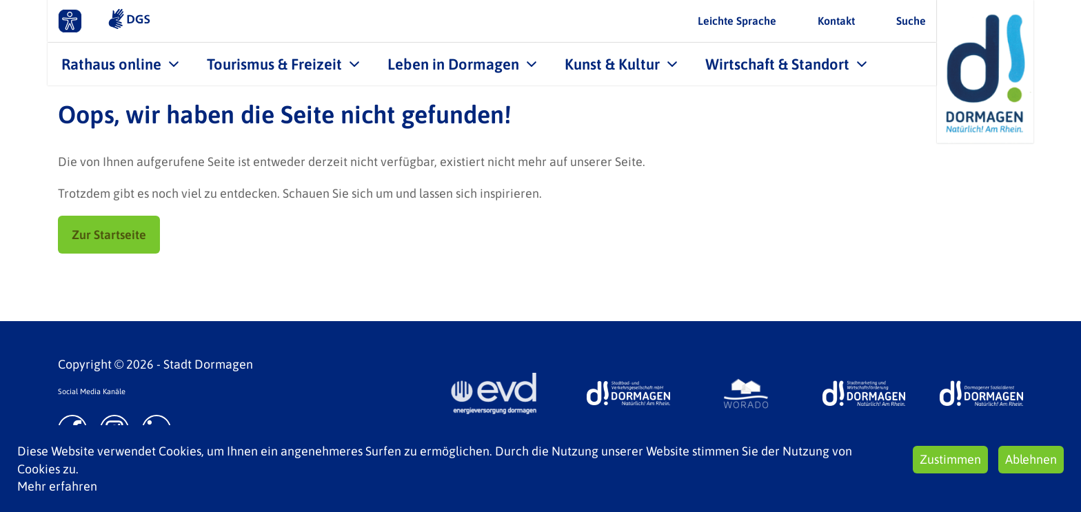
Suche (911, 20)
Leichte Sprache (737, 20)
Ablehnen (1031, 459)
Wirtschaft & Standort (777, 64)
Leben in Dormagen (453, 64)
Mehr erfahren (57, 486)
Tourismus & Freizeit (274, 64)
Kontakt (836, 20)
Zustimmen (950, 459)
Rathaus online (111, 64)
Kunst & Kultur (612, 64)
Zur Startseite (109, 234)
